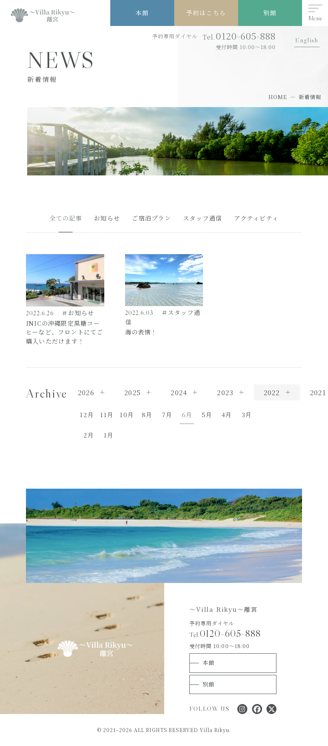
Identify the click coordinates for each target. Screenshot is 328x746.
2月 (88, 435)
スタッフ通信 (202, 218)
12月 (87, 414)
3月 (247, 414)
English (306, 40)
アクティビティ (256, 218)
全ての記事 (66, 218)
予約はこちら (206, 12)
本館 (142, 12)
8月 (147, 414)
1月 (108, 435)
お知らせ (107, 218)
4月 (227, 414)
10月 (127, 414)
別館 (269, 12)
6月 (187, 414)
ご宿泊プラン (151, 218)
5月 (207, 414)
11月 (106, 414)
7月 (167, 414)
